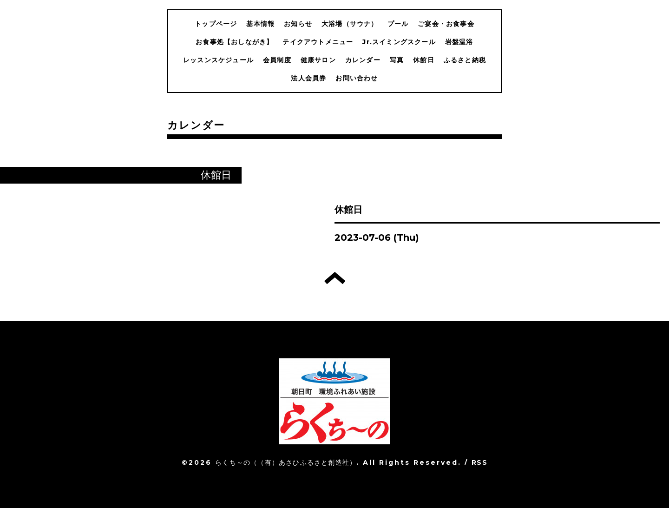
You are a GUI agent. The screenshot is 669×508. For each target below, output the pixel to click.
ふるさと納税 (465, 60)
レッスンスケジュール (218, 60)
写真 (397, 60)
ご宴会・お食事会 (446, 24)
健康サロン (318, 60)
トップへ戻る (334, 278)
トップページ (216, 24)
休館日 (423, 60)
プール (398, 24)
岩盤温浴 (459, 42)
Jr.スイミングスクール (398, 42)
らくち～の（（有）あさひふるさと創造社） (285, 462)
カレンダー (362, 60)
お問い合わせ (356, 78)
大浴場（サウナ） (349, 24)
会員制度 (277, 60)
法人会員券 (308, 78)
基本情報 (260, 24)
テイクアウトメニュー (317, 42)
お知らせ (298, 24)
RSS (479, 462)
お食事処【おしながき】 (234, 42)
